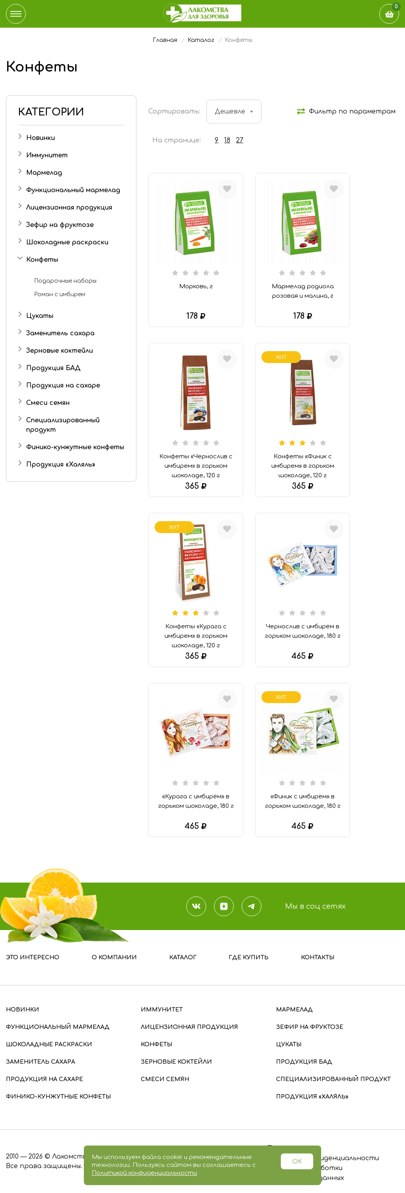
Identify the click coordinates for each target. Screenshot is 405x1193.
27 (239, 140)
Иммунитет (47, 155)
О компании (114, 957)
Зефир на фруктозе (60, 225)
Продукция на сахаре (63, 385)
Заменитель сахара (60, 333)
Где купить (249, 957)
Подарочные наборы (65, 281)
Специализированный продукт (333, 1079)
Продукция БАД (53, 368)
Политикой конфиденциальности (144, 1173)
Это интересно (32, 957)
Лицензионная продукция (69, 207)
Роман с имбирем (59, 294)
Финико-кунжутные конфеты (75, 447)
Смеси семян (48, 402)
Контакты (317, 957)
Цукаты (39, 316)
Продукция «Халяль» (60, 464)
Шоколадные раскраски (67, 242)
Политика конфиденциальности (323, 1158)
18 (227, 140)
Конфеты (42, 259)
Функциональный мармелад (73, 190)
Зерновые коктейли (59, 350)
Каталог (183, 957)
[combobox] (233, 111)
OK (297, 1161)
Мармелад (44, 172)
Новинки (40, 138)
